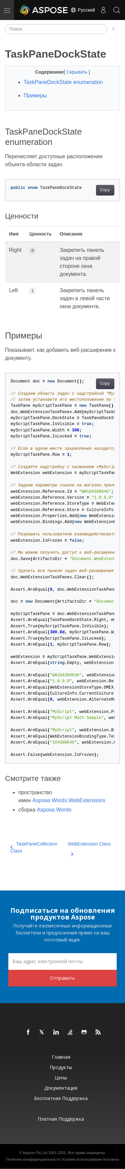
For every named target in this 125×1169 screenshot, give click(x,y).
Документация (60, 1088)
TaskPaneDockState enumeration (63, 82)
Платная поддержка (61, 1119)
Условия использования (81, 1159)
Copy (105, 190)
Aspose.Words (54, 810)
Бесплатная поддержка (61, 1098)
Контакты (111, 1159)
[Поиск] (56, 29)
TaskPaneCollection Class (33, 847)
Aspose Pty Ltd (35, 1153)
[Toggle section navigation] (113, 29)
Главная (61, 1057)
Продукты (61, 1067)
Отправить (62, 978)
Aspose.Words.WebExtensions (68, 800)
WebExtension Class (89, 848)
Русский (82, 10)
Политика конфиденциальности (33, 1159)
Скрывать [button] (77, 72)
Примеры (35, 95)
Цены (61, 1077)
